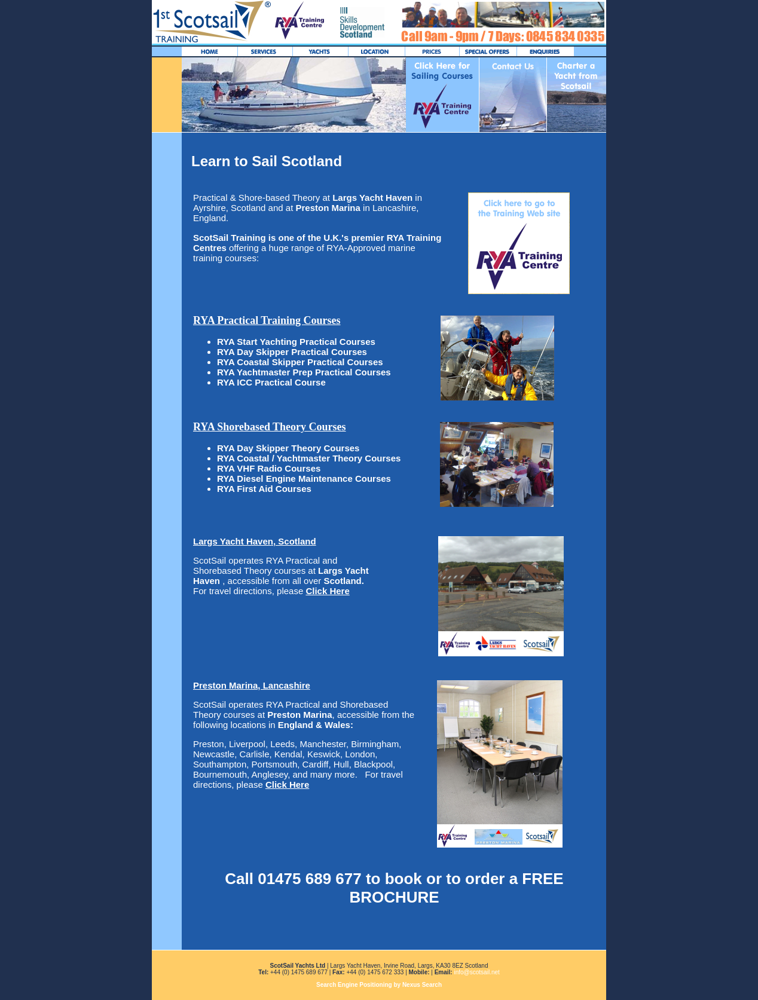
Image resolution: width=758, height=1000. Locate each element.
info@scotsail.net (476, 972)
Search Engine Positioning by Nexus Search (379, 984)
